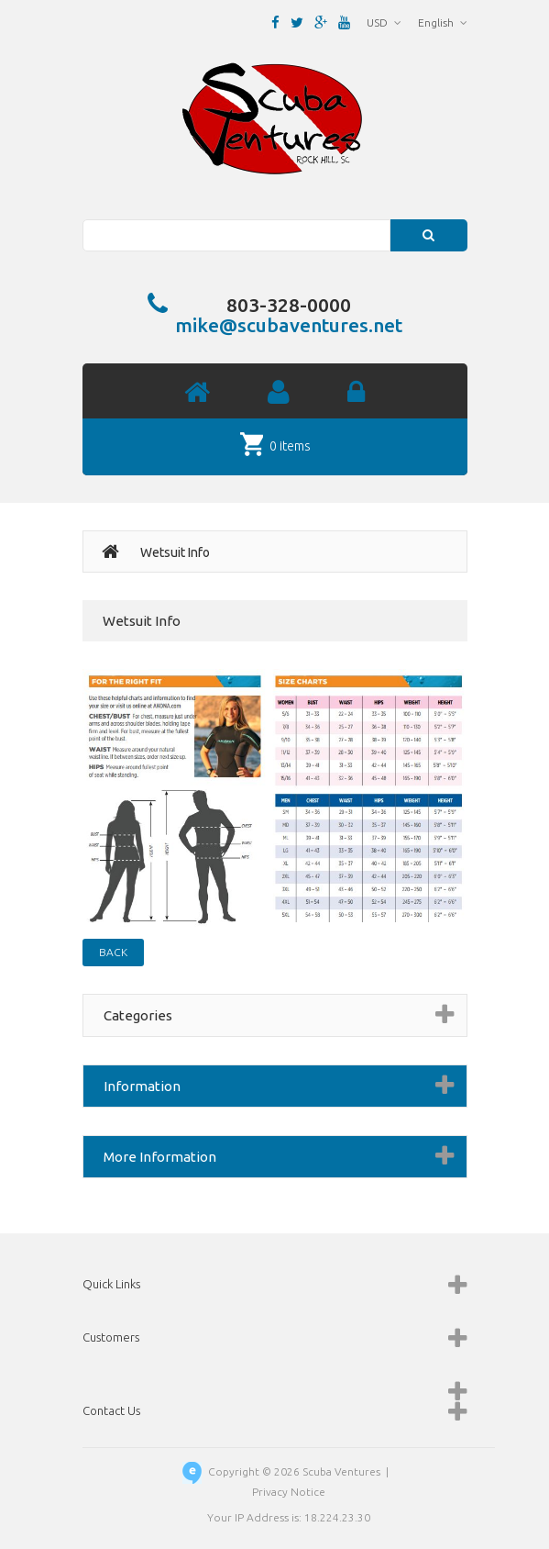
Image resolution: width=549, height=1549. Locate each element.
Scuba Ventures (341, 1471)
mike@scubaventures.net (288, 325)
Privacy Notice (288, 1492)
